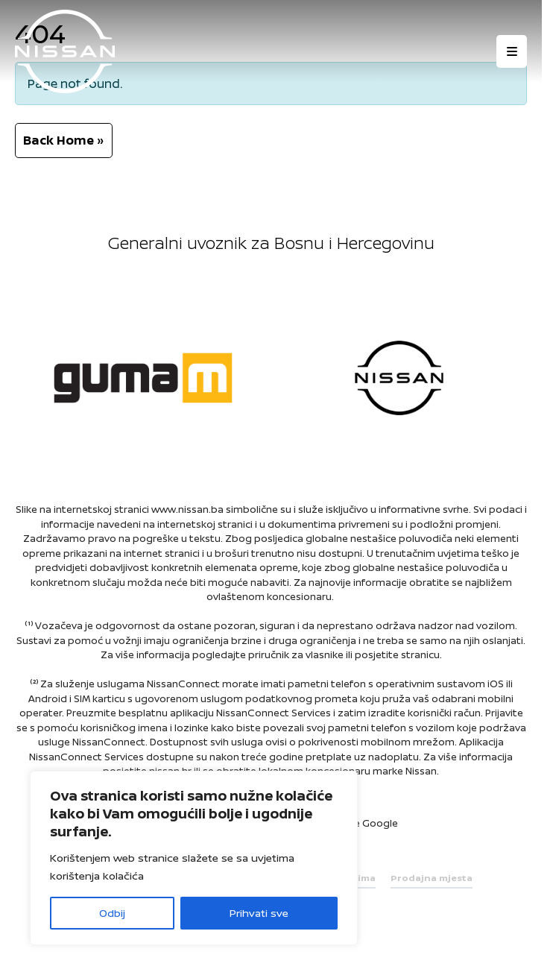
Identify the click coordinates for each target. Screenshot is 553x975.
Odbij (112, 913)
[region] (194, 858)
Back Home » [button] (63, 140)
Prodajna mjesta (432, 877)
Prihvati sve (259, 913)
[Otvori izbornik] (511, 52)
